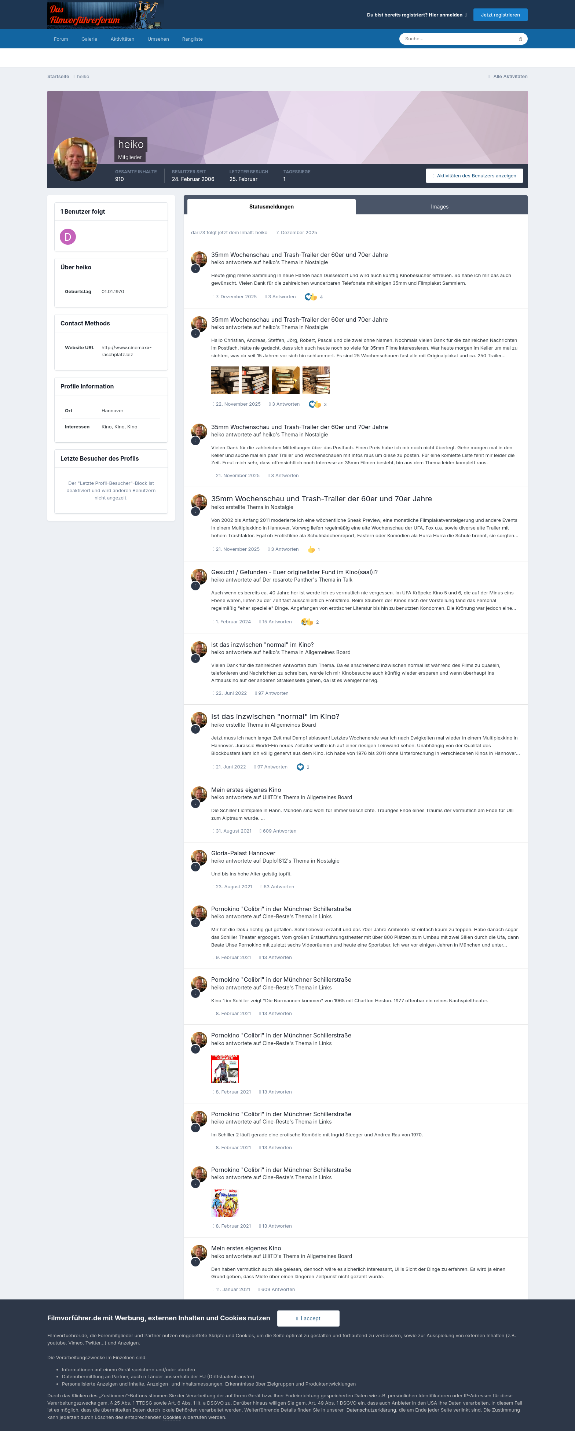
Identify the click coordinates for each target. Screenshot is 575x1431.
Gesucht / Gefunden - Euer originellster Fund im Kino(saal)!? (294, 572)
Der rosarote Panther (288, 579)
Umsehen (158, 39)
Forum (61, 39)
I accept (308, 1318)
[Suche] (430, 39)
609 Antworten (278, 831)
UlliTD (270, 797)
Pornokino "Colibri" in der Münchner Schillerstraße (281, 908)
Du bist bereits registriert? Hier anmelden (417, 15)
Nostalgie (316, 262)
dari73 (198, 232)
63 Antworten (277, 886)
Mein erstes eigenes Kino (246, 789)
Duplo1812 (275, 861)
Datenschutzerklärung (371, 1410)
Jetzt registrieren (500, 15)
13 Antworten (275, 957)
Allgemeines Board (328, 652)
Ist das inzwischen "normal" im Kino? (262, 644)
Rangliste (192, 39)
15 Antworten (275, 621)
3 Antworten (280, 296)
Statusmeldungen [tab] (271, 206)
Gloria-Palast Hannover (243, 853)
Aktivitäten (122, 39)
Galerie (89, 39)
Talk (347, 579)
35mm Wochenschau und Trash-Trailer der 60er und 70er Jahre (299, 254)
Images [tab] (439, 206)
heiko (261, 232)
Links (325, 916)
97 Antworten (272, 693)
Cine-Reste (276, 916)
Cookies (172, 1417)
